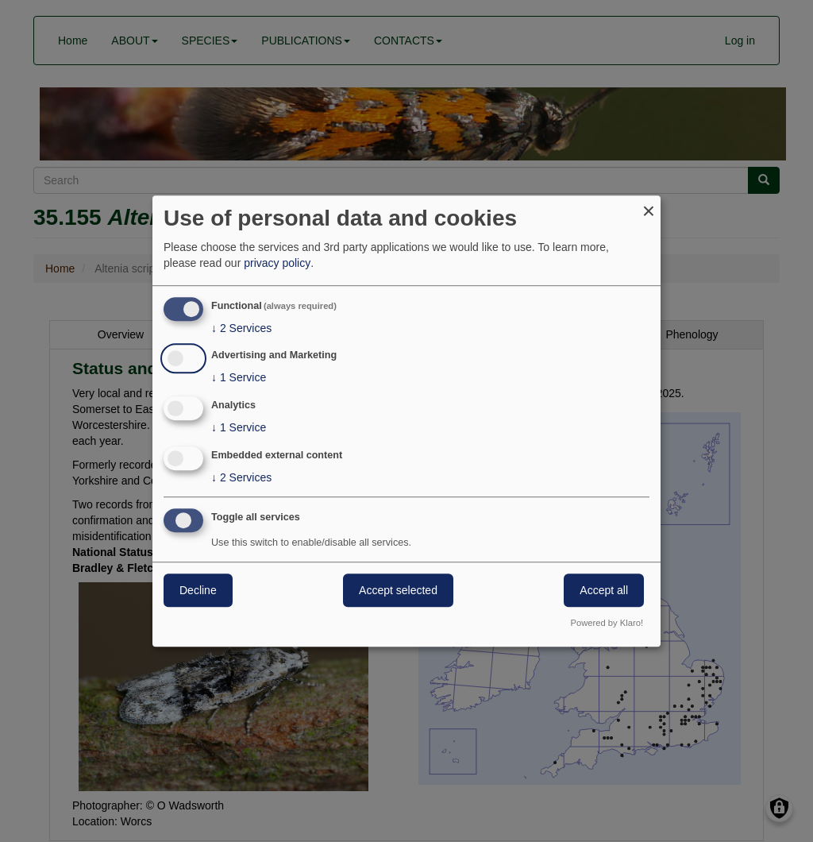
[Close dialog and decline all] (649, 205)
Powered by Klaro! (607, 623)
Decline (198, 590)
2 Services (241, 328)
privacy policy (277, 263)
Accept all (604, 590)
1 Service (238, 378)
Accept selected (398, 590)
